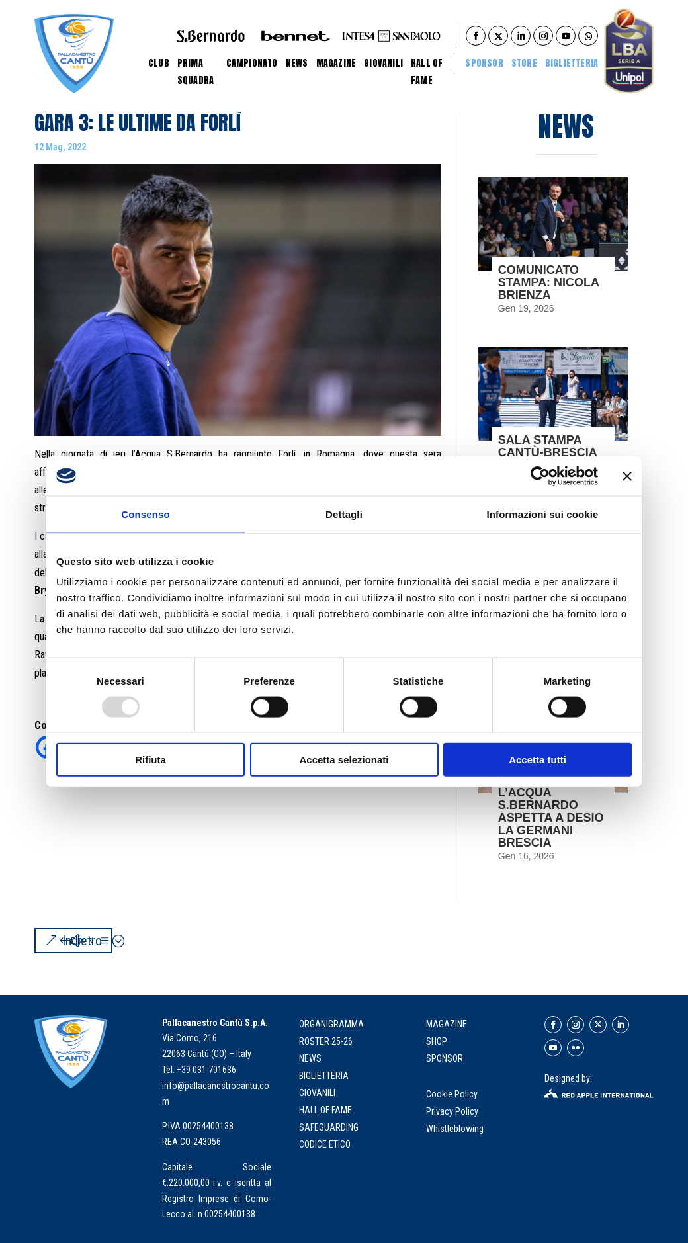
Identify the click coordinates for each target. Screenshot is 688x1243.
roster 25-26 (326, 1041)
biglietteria (324, 1075)
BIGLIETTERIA (571, 63)
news (310, 1058)
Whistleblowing (455, 1128)
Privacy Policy (453, 1111)
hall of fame (325, 1110)
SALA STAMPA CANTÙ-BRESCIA (547, 446)
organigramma (331, 1024)
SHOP (436, 1041)
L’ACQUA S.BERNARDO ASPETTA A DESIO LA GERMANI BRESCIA (551, 817)
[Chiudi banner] (627, 475)
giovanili (317, 1093)
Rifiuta (150, 759)
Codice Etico (325, 1144)
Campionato (252, 63)
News (297, 63)
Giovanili (383, 63)
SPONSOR (444, 1058)
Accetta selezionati (343, 759)
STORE (524, 63)
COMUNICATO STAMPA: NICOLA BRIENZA (548, 282)
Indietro (82, 941)
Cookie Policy (453, 1094)
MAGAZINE (446, 1024)
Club (158, 63)
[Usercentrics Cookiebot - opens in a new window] (540, 476)
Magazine (336, 63)
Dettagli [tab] (344, 513)
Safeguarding (329, 1127)
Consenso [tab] (145, 513)
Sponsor (484, 63)
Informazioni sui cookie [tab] (543, 513)
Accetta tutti (537, 759)
